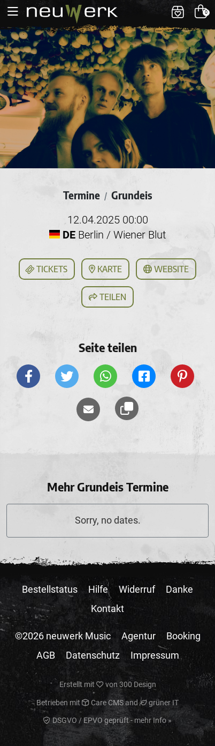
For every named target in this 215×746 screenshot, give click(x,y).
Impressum (154, 655)
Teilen (107, 297)
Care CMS (103, 702)
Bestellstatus (50, 589)
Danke (179, 589)
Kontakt (107, 608)
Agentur (138, 635)
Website (166, 269)
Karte (105, 269)
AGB (45, 655)
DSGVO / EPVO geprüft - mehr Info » (107, 720)
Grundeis (131, 195)
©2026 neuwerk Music (63, 635)
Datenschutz (93, 655)
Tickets (46, 269)
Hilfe (98, 589)
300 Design (137, 684)
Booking (183, 635)
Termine (81, 195)
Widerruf (137, 589)
